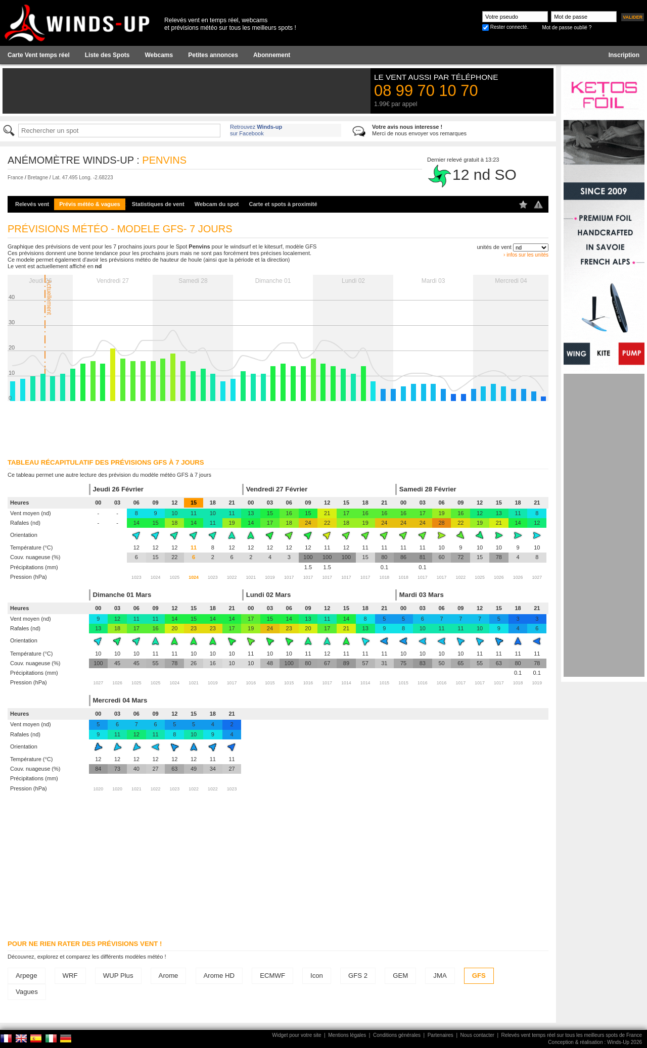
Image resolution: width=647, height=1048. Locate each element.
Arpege (26, 975)
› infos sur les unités (525, 255)
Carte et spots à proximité (283, 204)
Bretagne (37, 177)
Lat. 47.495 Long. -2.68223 (82, 177)
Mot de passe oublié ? (566, 27)
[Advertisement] (604, 525)
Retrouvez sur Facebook (256, 130)
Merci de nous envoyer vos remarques (419, 130)
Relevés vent (32, 204)
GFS (479, 975)
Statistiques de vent (158, 204)
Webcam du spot (217, 204)
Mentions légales (347, 1035)
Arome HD (219, 975)
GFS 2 (357, 975)
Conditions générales (397, 1035)
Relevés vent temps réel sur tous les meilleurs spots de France (571, 1035)
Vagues (27, 991)
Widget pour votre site (296, 1035)
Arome (168, 975)
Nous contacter (477, 1035)
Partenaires (440, 1035)
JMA (439, 975)
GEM (400, 975)
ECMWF (272, 975)
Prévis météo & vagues (89, 204)
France (15, 177)
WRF (70, 975)
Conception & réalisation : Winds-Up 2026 (595, 1042)
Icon (316, 975)
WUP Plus (118, 975)
